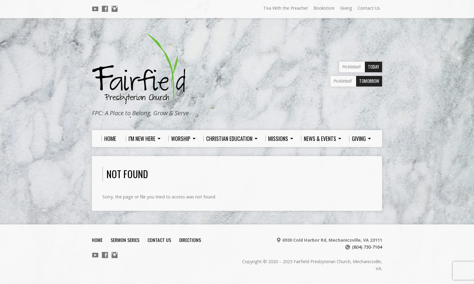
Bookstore (324, 8)
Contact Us (369, 8)
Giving (346, 8)
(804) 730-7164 (367, 247)
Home (97, 239)
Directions (190, 239)
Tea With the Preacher (285, 8)
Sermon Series (125, 239)
